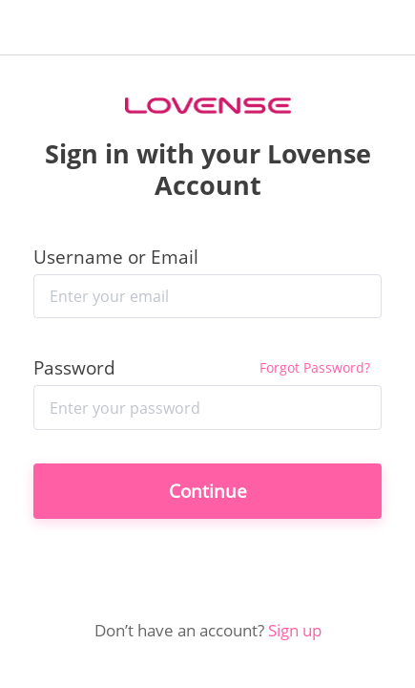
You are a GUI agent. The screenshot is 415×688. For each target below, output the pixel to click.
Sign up (295, 629)
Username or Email (115, 257)
